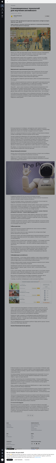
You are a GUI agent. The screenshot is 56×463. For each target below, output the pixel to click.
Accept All (9, 459)
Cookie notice (38, 457)
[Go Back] (7, 2)
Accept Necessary (18, 459)
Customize (27, 459)
